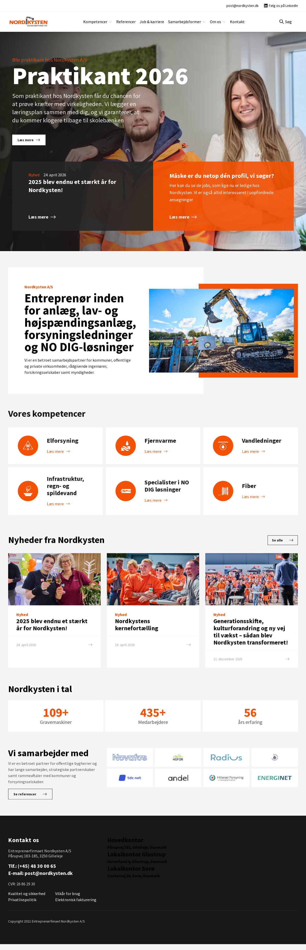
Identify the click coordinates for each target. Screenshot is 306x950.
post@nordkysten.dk (48, 879)
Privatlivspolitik (21, 905)
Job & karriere (152, 21)
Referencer (128, 21)
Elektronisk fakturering (74, 905)
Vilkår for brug (67, 899)
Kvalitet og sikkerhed (25, 899)
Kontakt (233, 21)
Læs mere (28, 140)
